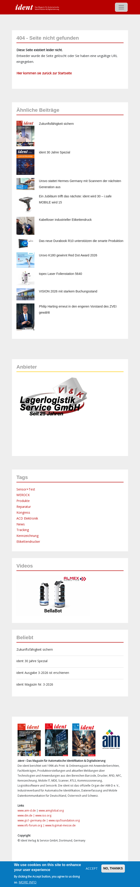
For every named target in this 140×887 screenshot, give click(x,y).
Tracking (22, 530)
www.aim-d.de (27, 810)
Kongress (23, 512)
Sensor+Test (25, 489)
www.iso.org (43, 815)
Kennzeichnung (27, 536)
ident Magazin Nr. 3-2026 (34, 684)
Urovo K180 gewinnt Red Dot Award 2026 (68, 255)
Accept (92, 868)
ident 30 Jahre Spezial (54, 152)
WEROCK (23, 495)
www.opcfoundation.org (64, 820)
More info (27, 882)
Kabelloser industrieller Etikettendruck (65, 219)
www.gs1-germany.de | (33, 820)
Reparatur (23, 506)
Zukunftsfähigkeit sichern (56, 123)
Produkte (23, 501)
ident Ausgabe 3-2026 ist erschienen (42, 672)
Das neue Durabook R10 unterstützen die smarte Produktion (81, 241)
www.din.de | (26, 815)
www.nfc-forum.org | (31, 825)
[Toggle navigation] (121, 7)
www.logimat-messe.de (60, 825)
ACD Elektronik (27, 518)
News (20, 524)
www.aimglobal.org (51, 810)
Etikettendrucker (28, 541)
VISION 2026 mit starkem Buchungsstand (68, 291)
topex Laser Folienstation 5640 (60, 274)
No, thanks (113, 868)
